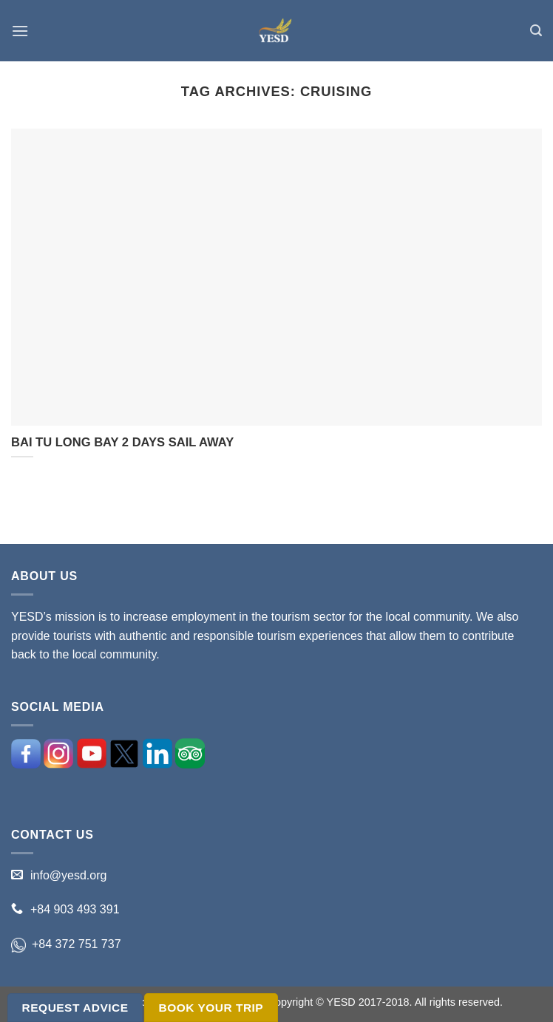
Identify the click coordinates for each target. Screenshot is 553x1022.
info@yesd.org (68, 875)
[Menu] (20, 31)
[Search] (536, 30)
